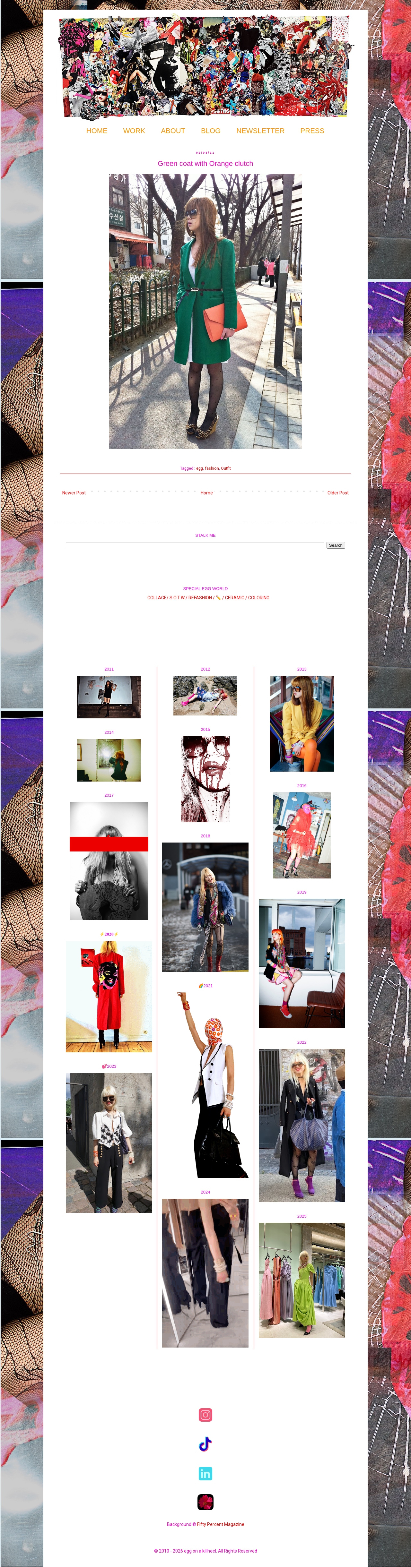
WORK (134, 131)
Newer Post (74, 492)
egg (199, 468)
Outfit (226, 468)
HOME (97, 131)
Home (207, 492)
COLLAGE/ (158, 597)
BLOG (211, 131)
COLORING (258, 597)
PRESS (313, 131)
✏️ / (220, 597)
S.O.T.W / (179, 597)
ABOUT (173, 131)
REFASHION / (201, 597)
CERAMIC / (236, 597)
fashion (212, 468)
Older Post (338, 492)
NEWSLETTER (260, 131)
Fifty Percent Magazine (220, 1524)
